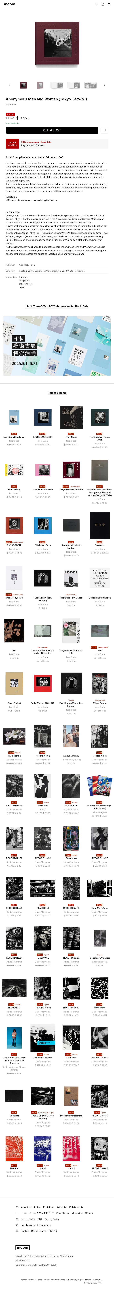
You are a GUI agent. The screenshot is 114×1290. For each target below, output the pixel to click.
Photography (26, 270)
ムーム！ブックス (41, 1213)
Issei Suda (11, 104)
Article (37, 1207)
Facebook (28, 1225)
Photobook (62, 1213)
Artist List (62, 1207)
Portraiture (79, 270)
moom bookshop (9, 4)
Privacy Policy (52, 1219)
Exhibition (48, 1207)
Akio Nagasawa (27, 264)
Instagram (44, 1225)
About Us (26, 1207)
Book (24, 1213)
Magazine (77, 1213)
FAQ (40, 1219)
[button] (104, 85)
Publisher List (76, 1207)
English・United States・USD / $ (39, 1230)
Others (89, 1213)
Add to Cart (52, 130)
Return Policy (28, 1219)
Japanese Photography (47, 270)
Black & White (66, 270)
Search (96, 4)
